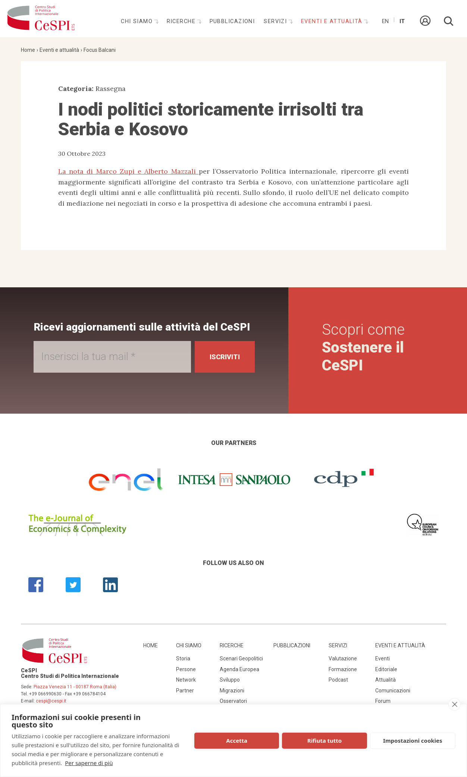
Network (186, 680)
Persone (186, 669)
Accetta (236, 740)
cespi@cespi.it (51, 701)
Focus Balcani (100, 50)
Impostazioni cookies (412, 740)
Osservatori (233, 701)
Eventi (382, 658)
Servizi (276, 21)
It (402, 21)
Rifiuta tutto (324, 740)
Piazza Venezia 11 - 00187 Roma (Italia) (75, 686)
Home (28, 50)
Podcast (338, 680)
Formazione (343, 669)
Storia (183, 658)
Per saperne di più (89, 763)
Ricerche (182, 21)
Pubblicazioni (232, 21)
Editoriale (386, 669)
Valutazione (343, 658)
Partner (185, 691)
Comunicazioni (392, 691)
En (385, 21)
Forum (383, 701)
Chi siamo (137, 21)
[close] (454, 704)
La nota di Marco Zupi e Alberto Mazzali (128, 171)
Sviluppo (230, 680)
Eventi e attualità (332, 21)
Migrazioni (232, 691)
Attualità (385, 680)
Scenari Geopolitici (241, 658)
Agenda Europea (239, 669)
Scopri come (363, 347)
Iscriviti (225, 357)
